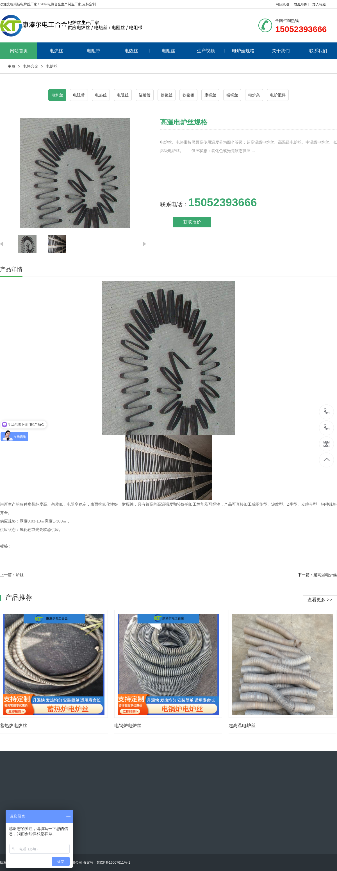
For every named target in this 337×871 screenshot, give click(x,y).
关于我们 (286, 50)
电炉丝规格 (247, 50)
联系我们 (318, 50)
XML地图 (301, 4)
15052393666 (326, 411)
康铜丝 (210, 95)
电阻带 (99, 50)
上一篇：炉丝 (12, 575)
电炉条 (254, 95)
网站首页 (19, 50)
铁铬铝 (188, 95)
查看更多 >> (320, 599)
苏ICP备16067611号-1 (113, 863)
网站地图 (282, 4)
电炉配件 (278, 95)
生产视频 (211, 50)
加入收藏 (319, 4)
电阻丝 (174, 50)
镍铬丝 (166, 95)
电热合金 (30, 66)
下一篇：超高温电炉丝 (317, 575)
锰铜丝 (232, 95)
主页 (11, 66)
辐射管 (145, 95)
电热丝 (137, 50)
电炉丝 (62, 50)
